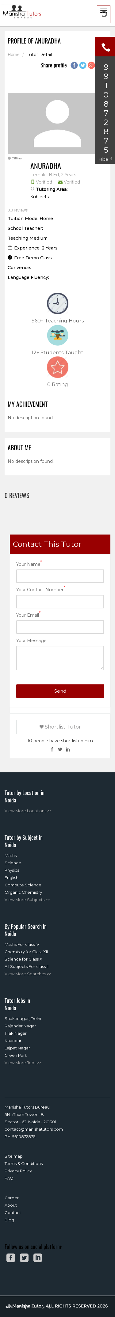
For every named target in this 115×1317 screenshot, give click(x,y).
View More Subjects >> (27, 899)
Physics (12, 870)
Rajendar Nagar (20, 1025)
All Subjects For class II (26, 966)
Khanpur (13, 1040)
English (11, 877)
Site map (14, 1156)
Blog (9, 1219)
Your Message (31, 640)
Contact (13, 1212)
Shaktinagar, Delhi (23, 1018)
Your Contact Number (40, 589)
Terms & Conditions (24, 1163)
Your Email (28, 614)
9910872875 (23, 1136)
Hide (106, 159)
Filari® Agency (40, 1307)
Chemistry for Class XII (26, 951)
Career (12, 1197)
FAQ (9, 1178)
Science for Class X (23, 959)
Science (13, 862)
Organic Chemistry (23, 892)
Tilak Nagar (16, 1033)
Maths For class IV (22, 944)
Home (14, 54)
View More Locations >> (28, 810)
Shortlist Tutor (60, 727)
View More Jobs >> (23, 1062)
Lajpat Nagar (17, 1047)
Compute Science (23, 884)
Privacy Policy (18, 1170)
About (11, 1205)
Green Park (16, 1055)
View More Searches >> (28, 973)
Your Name (29, 564)
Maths (11, 855)
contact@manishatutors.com (34, 1129)
